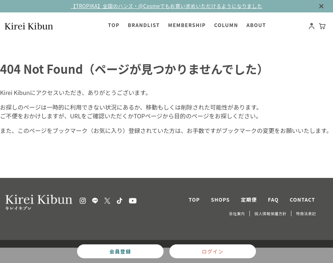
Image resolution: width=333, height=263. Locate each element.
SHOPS (220, 199)
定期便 (249, 199)
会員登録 (120, 251)
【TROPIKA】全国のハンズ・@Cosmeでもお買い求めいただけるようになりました (167, 5)
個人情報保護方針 (270, 213)
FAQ (273, 199)
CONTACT (302, 199)
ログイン (212, 251)
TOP (194, 199)
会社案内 (237, 213)
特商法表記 (306, 213)
